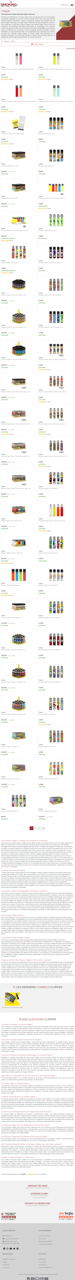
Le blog (5, 1262)
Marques (6, 41)
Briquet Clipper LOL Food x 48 (10, 779)
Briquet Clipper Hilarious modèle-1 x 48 (13, 650)
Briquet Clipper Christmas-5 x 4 (10, 262)
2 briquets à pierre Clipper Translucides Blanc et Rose (17, 69)
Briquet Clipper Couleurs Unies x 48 (12, 553)
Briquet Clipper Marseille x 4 (9, 811)
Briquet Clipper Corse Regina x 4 (48, 488)
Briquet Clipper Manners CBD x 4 (49, 779)
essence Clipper (69, 1028)
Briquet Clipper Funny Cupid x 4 (48, 585)
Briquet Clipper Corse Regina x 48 (11, 521)
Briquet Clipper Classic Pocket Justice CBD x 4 (53, 392)
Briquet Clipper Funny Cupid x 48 (11, 617)
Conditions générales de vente (48, 1274)
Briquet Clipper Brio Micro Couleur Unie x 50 (14, 230)
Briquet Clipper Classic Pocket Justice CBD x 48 (15, 424)
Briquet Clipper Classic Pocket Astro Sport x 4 (53, 359)
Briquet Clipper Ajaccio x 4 (47, 133)
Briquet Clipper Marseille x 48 (48, 811)
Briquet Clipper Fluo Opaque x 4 (11, 585)
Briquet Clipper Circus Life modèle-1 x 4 (51, 262)
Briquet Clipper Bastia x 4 (46, 166)
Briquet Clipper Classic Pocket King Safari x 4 (52, 424)
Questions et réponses (9, 1259)
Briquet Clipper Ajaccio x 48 (9, 166)
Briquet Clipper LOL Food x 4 (47, 746)
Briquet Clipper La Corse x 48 (10, 746)
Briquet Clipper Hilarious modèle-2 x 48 (13, 682)
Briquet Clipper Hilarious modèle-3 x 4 (50, 682)
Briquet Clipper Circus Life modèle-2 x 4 (51, 295)
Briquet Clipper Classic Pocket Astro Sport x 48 (15, 392)
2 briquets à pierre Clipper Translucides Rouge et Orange (18, 101)
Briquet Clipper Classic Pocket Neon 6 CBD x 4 (53, 456)
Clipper (13, 41)
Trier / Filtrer (37, 44)
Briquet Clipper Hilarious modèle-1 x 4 (50, 617)
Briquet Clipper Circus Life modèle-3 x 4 (51, 327)
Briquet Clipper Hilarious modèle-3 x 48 (13, 714)
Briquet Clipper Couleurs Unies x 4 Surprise (52, 521)
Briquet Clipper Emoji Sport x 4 (48, 553)
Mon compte (42, 1238)
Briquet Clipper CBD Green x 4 (48, 230)
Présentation (42, 1259)
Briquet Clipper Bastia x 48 (9, 198)
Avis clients (6, 1267)
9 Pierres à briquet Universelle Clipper (12, 133)
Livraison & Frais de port (45, 1244)
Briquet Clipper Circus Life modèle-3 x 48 (13, 359)
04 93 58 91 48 (7, 1235)
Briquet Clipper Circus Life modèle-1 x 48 (13, 295)
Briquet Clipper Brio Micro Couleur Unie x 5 (52, 198)
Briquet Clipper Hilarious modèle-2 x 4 (50, 650)
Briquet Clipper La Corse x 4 (47, 714)
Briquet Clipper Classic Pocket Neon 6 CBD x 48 (15, 488)
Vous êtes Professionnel (45, 1267)
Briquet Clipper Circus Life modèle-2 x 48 (13, 327)
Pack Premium (43, 1264)
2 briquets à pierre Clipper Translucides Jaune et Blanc (55, 69)
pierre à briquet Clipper (32, 1046)
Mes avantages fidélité (45, 1241)
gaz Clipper (55, 1028)
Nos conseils (6, 1264)
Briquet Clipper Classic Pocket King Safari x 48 (15, 456)
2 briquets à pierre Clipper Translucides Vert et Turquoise (56, 101)
